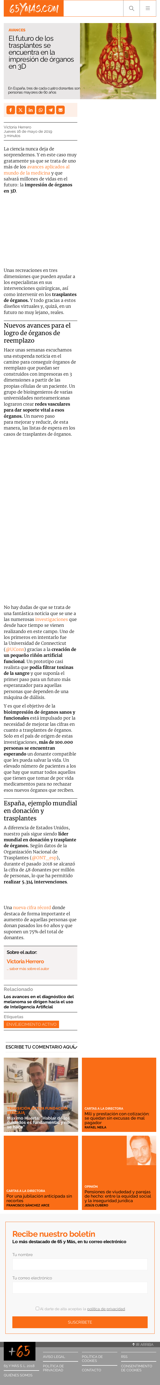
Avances (17, 30)
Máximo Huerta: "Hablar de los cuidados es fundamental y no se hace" (38, 1123)
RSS (124, 1357)
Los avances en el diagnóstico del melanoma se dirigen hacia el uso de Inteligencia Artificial (39, 1001)
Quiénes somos (18, 1375)
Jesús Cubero (96, 1205)
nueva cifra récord (32, 907)
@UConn (15, 649)
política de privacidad (106, 1309)
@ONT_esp (44, 857)
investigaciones (52, 619)
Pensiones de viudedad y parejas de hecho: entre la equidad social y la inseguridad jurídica (118, 1196)
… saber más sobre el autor (28, 968)
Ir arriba (142, 1344)
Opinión (91, 1186)
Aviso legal (54, 1357)
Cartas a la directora (104, 1108)
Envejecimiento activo (31, 1024)
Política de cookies (92, 1359)
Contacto (91, 1370)
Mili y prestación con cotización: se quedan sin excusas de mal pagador (117, 1118)
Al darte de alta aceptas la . (81, 1309)
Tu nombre (22, 1254)
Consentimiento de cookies (136, 1368)
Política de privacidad (53, 1368)
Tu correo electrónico (32, 1278)
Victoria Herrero (17, 127)
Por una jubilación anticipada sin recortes (39, 1198)
